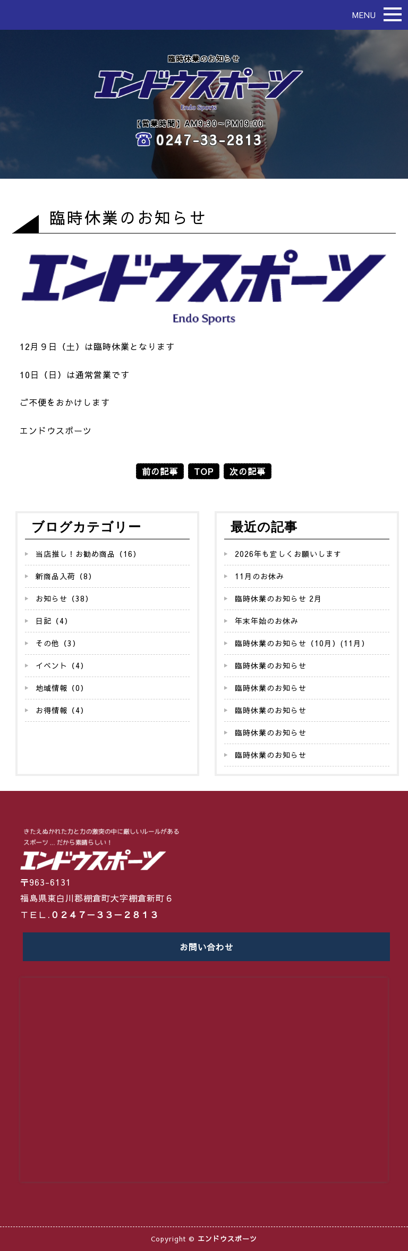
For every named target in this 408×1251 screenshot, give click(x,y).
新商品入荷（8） (66, 576)
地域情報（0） (62, 687)
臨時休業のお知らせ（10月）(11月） (302, 643)
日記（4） (54, 620)
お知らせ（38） (64, 598)
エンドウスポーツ (227, 1239)
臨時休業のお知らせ (271, 665)
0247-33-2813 (209, 139)
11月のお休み (259, 576)
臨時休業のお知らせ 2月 (278, 598)
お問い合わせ (207, 947)
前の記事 (160, 471)
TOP (204, 471)
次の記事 (248, 471)
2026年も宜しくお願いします (288, 553)
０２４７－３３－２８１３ (104, 914)
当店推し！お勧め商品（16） (88, 553)
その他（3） (58, 643)
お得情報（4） (62, 710)
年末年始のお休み (267, 620)
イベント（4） (62, 665)
